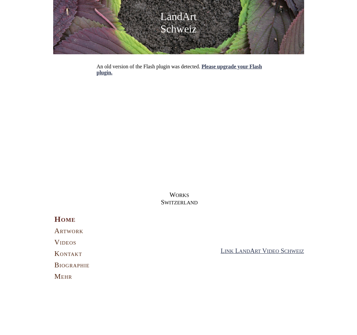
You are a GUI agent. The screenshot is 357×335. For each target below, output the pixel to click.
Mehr (63, 276)
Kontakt (68, 254)
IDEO (273, 251)
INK (229, 251)
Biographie (72, 265)
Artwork (69, 231)
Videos (66, 242)
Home (65, 219)
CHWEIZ (294, 251)
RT (258, 251)
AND (244, 251)
